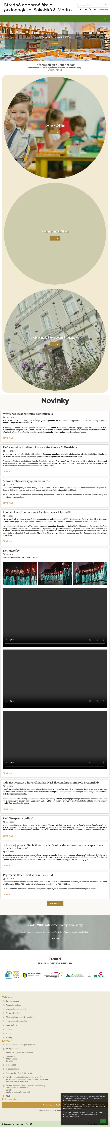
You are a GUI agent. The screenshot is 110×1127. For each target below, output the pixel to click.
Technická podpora (13, 1005)
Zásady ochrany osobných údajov (19, 1017)
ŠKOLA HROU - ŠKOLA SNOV (55, 37)
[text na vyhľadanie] (92, 5)
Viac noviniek (55, 903)
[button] (95, 9)
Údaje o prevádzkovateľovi (16, 1021)
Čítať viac (55, 43)
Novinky (9, 1037)
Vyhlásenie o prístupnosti (16, 1009)
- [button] (85, 9)
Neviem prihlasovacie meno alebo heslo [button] (55, 1110)
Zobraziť (55, 132)
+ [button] (80, 9)
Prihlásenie (103, 9)
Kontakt (9, 1033)
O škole (9, 1029)
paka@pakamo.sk (13, 1048)
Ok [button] (103, 1121)
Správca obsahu (12, 1001)
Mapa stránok (11, 1025)
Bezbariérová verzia (11, 1124)
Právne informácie (13, 1013)
